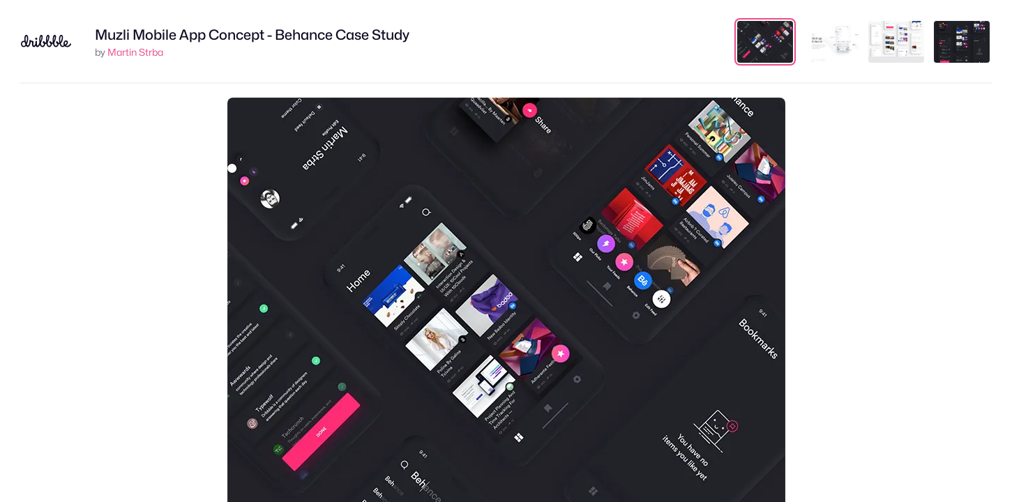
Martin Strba (135, 52)
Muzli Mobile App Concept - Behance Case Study (252, 34)
